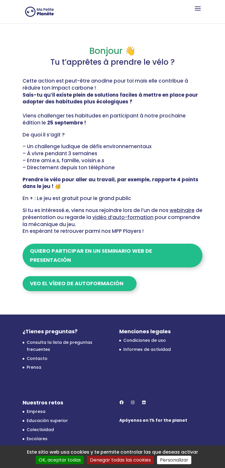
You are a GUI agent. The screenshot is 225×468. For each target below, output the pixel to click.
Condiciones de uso (144, 340)
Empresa (36, 411)
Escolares (37, 439)
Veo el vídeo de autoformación (76, 283)
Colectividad (40, 430)
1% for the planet (168, 420)
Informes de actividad (147, 349)
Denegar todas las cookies (120, 460)
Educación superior (47, 420)
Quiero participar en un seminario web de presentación (91, 255)
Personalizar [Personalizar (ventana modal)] (174, 460)
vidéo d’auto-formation (123, 217)
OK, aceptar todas (60, 460)
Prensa (34, 367)
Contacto (37, 358)
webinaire (182, 210)
